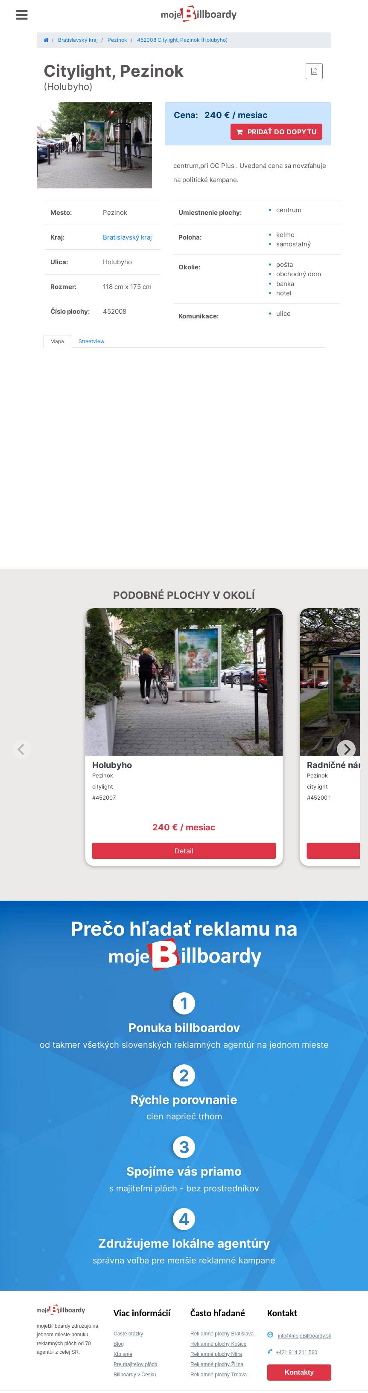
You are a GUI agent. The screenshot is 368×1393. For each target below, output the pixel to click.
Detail (184, 851)
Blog (119, 1344)
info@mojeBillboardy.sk (304, 1336)
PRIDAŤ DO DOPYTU (276, 131)
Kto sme (123, 1354)
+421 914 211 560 (296, 1352)
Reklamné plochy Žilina (216, 1364)
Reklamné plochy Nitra (216, 1354)
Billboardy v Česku (135, 1375)
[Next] (346, 749)
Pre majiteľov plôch (135, 1364)
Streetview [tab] (92, 341)
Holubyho (112, 765)
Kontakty (299, 1372)
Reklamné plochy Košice (218, 1344)
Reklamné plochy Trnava (218, 1375)
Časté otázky (128, 1334)
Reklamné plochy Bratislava (222, 1334)
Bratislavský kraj (127, 237)
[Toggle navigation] (22, 15)
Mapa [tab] (57, 341)
